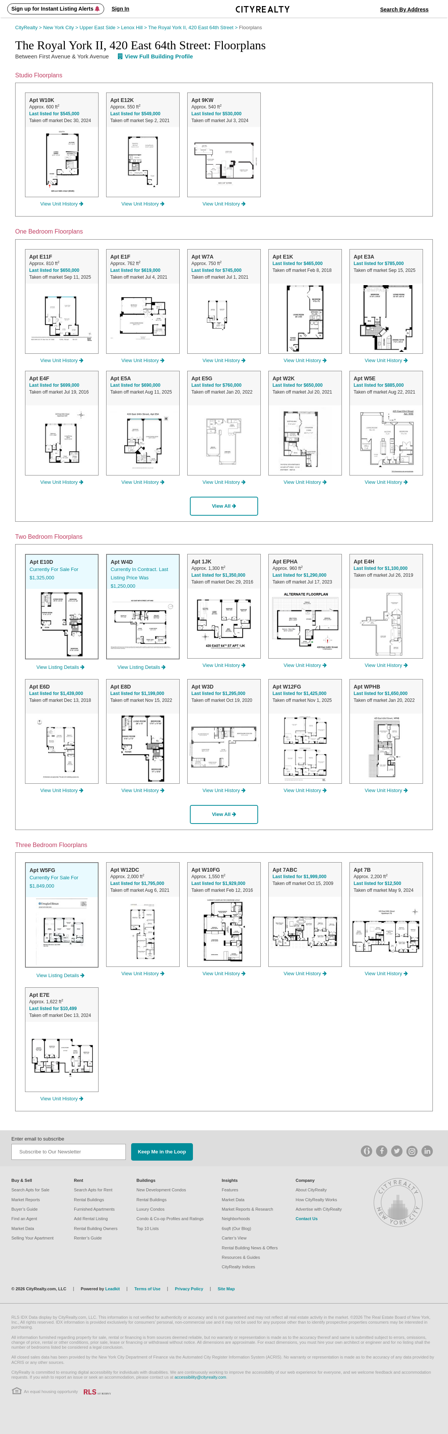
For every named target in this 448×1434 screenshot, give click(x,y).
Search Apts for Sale (30, 1190)
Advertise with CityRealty (319, 1209)
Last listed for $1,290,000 (299, 575)
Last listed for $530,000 (216, 113)
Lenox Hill (134, 27)
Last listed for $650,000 (54, 270)
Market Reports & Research (247, 1209)
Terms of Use (147, 1289)
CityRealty (29, 27)
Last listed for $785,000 (379, 263)
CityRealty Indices (238, 1267)
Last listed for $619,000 (135, 270)
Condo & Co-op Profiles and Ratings (170, 1218)
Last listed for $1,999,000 (299, 876)
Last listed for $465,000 (298, 263)
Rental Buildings (89, 1199)
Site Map (226, 1289)
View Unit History (61, 204)
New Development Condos (161, 1190)
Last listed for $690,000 (135, 385)
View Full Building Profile (155, 56)
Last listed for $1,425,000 (299, 693)
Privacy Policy (189, 1289)
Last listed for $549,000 (135, 113)
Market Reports (25, 1199)
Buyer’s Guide (24, 1209)
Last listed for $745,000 (216, 270)
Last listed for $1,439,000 (56, 693)
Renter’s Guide (88, 1238)
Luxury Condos (150, 1209)
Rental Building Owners (95, 1228)
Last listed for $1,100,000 (380, 568)
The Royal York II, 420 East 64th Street (193, 27)
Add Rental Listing (91, 1218)
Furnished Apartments (94, 1209)
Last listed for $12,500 (377, 883)
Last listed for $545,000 (54, 113)
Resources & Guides (241, 1257)
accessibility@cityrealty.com (200, 1377)
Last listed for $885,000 (379, 385)
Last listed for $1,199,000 (137, 693)
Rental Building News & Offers (250, 1248)
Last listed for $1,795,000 (137, 883)
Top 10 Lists (147, 1228)
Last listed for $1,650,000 (380, 693)
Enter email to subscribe (37, 1139)
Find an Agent (24, 1218)
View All (224, 506)
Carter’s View (234, 1238)
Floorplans (250, 27)
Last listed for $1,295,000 (218, 693)
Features (230, 1190)
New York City (61, 27)
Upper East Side (100, 27)
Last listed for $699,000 (54, 385)
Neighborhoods (236, 1218)
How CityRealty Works (316, 1199)
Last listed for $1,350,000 (218, 575)
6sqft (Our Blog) (236, 1228)
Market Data (22, 1228)
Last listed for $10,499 (53, 1008)
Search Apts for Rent (93, 1190)
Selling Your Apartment (32, 1238)
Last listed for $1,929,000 (218, 883)
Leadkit (112, 1289)
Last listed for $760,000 (216, 385)
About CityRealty (311, 1190)
